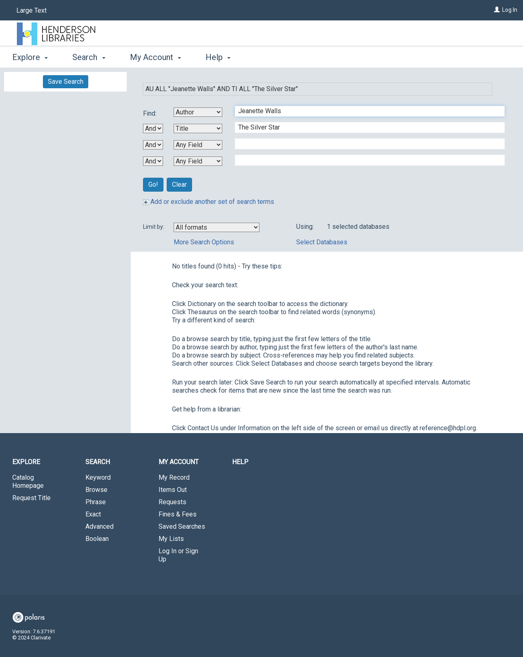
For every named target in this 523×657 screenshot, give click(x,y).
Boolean (97, 539)
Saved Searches (182, 526)
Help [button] (218, 57)
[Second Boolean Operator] (153, 145)
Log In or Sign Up (178, 555)
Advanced (99, 526)
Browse (96, 490)
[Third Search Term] (365, 143)
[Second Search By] (198, 128)
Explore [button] (30, 57)
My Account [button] (155, 57)
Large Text (31, 10)
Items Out (173, 490)
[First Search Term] (365, 111)
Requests (172, 502)
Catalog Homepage (28, 481)
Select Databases (321, 242)
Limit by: (154, 226)
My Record (174, 477)
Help (240, 462)
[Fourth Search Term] (365, 160)
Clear (179, 184)
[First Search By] (198, 112)
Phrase (95, 502)
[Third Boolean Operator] (153, 161)
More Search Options (204, 242)
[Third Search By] (198, 145)
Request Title (31, 498)
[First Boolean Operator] (153, 128)
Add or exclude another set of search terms (208, 202)
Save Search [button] (65, 81)
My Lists (171, 539)
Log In (509, 10)
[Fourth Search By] (198, 161)
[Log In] (497, 10)
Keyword (98, 477)
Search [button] (88, 57)
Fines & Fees (178, 514)
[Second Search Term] (365, 127)
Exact (93, 514)
